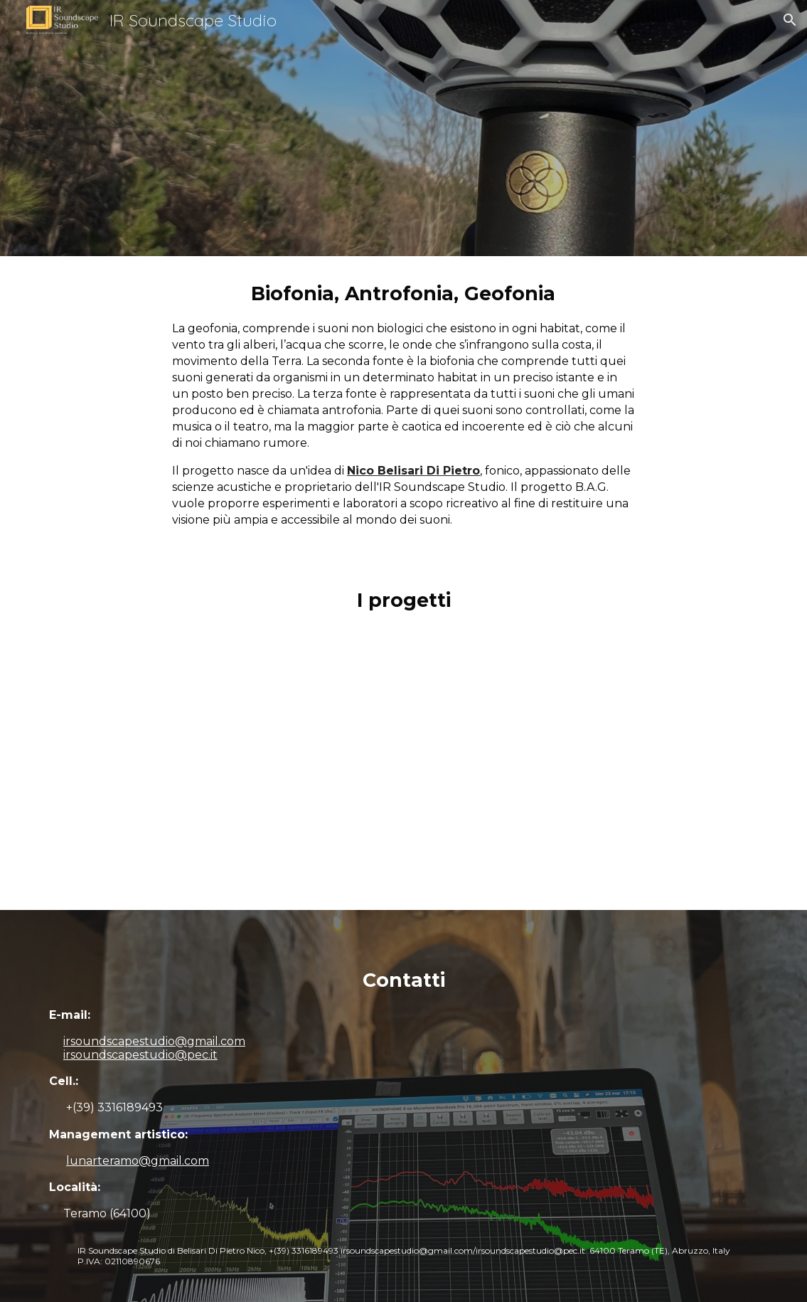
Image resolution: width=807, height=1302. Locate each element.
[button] (790, 20)
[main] (403, 409)
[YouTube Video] (403, 774)
